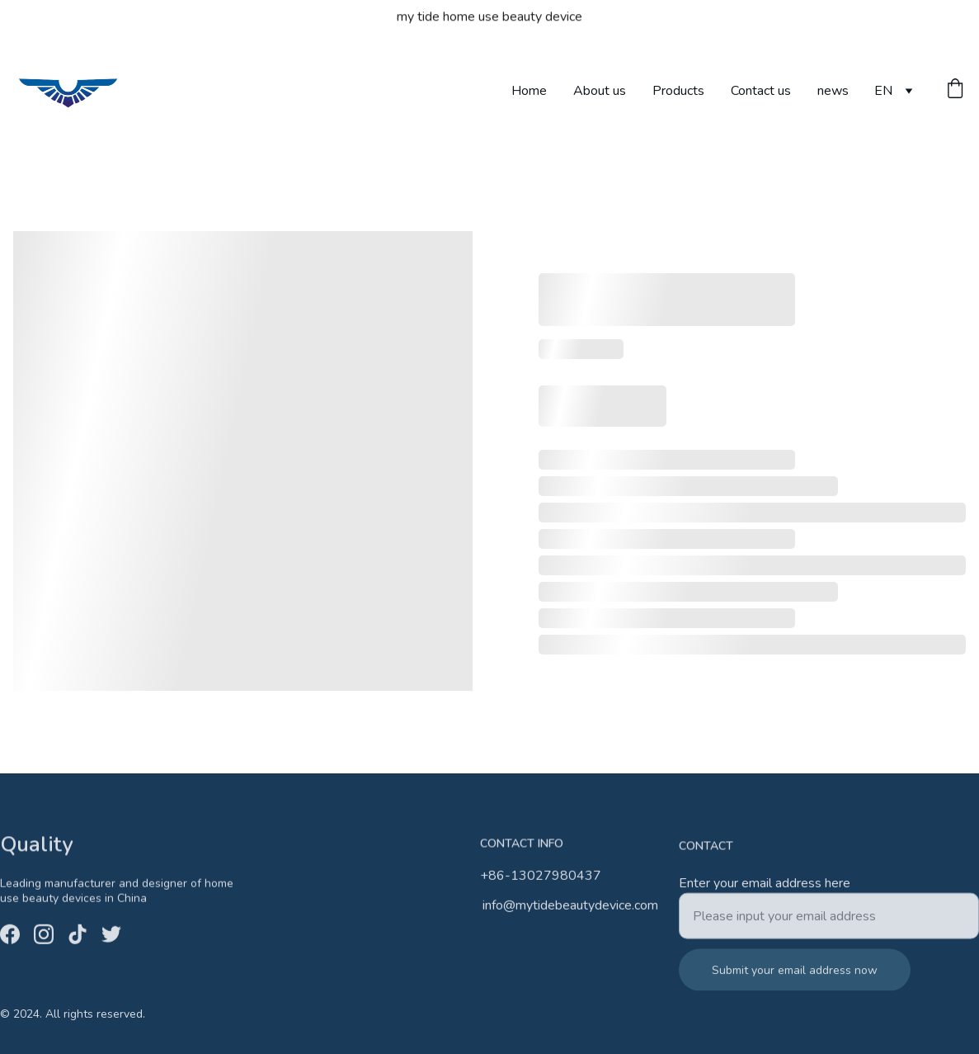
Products (678, 91)
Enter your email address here (764, 891)
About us (599, 91)
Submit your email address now (795, 978)
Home (529, 91)
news (833, 91)
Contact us (761, 91)
